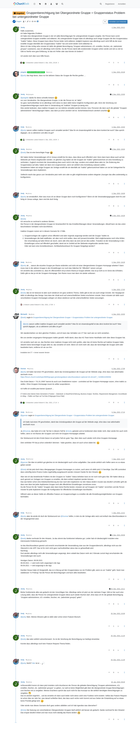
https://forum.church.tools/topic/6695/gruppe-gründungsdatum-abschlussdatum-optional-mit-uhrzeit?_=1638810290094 (66, 377)
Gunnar (23, 369)
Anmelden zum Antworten (117, 22)
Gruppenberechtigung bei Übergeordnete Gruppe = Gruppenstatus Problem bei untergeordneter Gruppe (72, 317)
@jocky (23, 75)
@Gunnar (29, 412)
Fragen (18, 21)
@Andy (29, 149)
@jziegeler (30, 94)
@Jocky (49, 72)
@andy (23, 152)
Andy (22, 127)
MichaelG (24, 314)
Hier (33, 663)
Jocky (23, 27)
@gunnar (24, 415)
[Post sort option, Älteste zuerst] (105, 21)
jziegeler (24, 72)
